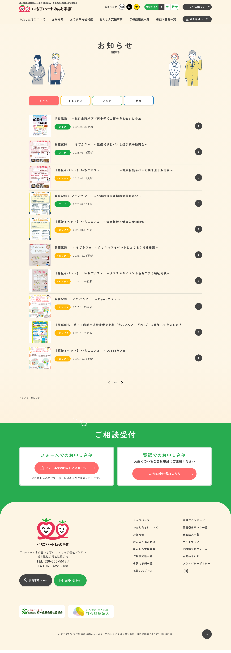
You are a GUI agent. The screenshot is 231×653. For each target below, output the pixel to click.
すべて (44, 100)
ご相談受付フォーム (195, 552)
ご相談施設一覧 (139, 19)
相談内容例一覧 (166, 19)
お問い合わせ (191, 559)
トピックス (75, 100)
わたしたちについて (32, 19)
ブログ (107, 100)
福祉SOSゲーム (143, 573)
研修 (139, 100)
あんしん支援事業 (111, 19)
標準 (122, 6)
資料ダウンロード (194, 523)
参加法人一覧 (191, 537)
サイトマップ (191, 545)
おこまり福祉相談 (81, 19)
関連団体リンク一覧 (195, 530)
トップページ (141, 523)
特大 (175, 7)
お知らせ (57, 19)
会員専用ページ (197, 19)
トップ (22, 400)
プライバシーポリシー (196, 566)
